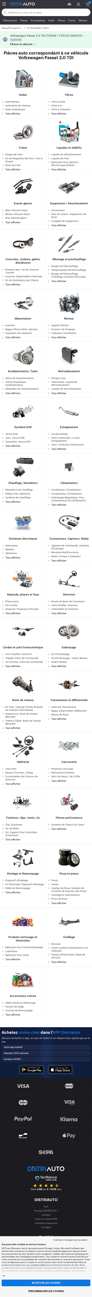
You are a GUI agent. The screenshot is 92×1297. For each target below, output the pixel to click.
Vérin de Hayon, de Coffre (64, 776)
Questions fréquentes (46, 1223)
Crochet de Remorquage (17, 1010)
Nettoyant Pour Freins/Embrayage (22, 947)
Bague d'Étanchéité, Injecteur (20, 329)
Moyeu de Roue (58, 714)
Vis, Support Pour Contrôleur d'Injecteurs (19, 834)
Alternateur (10, 545)
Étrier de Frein (11, 165)
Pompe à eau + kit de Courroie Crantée (20, 271)
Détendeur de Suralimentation (20, 388)
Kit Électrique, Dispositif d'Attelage (23, 884)
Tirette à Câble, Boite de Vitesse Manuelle (21, 722)
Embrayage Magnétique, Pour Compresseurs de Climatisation (67, 499)
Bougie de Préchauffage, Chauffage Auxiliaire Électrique (67, 275)
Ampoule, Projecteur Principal (20, 608)
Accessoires (38, 20)
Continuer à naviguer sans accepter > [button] (71, 1239)
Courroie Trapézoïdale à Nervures (22, 276)
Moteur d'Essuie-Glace (16, 213)
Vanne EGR (10, 433)
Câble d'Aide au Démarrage (19, 1002)
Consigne (46, 1227)
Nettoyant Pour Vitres (15, 954)
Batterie (8, 549)
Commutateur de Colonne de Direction (20, 778)
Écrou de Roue (57, 898)
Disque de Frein (12, 154)
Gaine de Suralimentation (18, 378)
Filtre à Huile (56, 101)
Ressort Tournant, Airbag (17, 772)
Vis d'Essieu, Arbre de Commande (22, 661)
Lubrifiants (9, 951)
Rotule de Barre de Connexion (66, 601)
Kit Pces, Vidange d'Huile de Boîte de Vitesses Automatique (22, 708)
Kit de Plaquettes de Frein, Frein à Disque (22, 160)
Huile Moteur (10, 101)
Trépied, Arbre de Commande (20, 657)
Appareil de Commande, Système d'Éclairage (68, 547)
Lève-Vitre (9, 768)
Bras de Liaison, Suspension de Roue (67, 215)
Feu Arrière (9, 605)
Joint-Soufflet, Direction (63, 605)
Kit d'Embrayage (58, 653)
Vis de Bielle (10, 828)
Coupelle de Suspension (63, 220)
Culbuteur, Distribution (62, 332)
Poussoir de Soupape (61, 329)
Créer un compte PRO (46, 1218)
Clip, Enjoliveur (12, 824)
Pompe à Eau (57, 378)
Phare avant (10, 601)
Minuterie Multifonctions (63, 552)
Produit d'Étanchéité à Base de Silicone (66, 956)
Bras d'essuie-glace (14, 217)
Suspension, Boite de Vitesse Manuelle (20, 715)
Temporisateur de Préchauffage (67, 269)
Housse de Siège (13, 1006)
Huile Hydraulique (13, 109)
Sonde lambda (58, 433)
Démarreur (9, 553)
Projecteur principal (60, 768)
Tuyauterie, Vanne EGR (16, 441)
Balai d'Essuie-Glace (15, 210)
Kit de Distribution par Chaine (20, 280)
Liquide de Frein (58, 158)
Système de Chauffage (16, 497)
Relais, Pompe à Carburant (64, 556)
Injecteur (8, 325)
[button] (69, 4)
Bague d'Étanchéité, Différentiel (67, 710)
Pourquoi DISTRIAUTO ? (46, 1210)
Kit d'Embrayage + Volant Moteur (68, 657)
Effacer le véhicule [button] (23, 44)
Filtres (61, 20)
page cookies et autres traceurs (55, 1270)
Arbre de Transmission (62, 706)
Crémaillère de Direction (63, 608)
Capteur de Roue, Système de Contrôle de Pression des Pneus (67, 889)
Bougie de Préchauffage (63, 266)
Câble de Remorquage (16, 887)
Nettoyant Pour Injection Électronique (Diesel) (63, 164)
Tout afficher (11, 113)
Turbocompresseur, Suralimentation (14, 383)
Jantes (53, 884)
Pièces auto (10, 20)
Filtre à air (55, 105)
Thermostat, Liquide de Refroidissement (62, 383)
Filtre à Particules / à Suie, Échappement (64, 439)
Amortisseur (56, 210)
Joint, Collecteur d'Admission (66, 444)
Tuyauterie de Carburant (17, 332)
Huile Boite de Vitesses (16, 105)
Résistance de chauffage (17, 489)
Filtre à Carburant (59, 109)
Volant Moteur (57, 661)
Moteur (83, 20)
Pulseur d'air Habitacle (16, 493)
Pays (46, 1206)
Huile (51, 20)
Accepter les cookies (46, 1283)
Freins (71, 20)
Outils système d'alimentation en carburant (68, 949)
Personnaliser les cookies (46, 1291)
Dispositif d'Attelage (15, 880)
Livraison (46, 1214)
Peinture (54, 943)
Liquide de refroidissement (64, 154)
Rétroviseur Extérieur (61, 772)
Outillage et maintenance (64, 894)
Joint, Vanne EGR (13, 437)
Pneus (23, 20)
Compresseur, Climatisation (65, 493)
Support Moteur (58, 325)
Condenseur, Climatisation (64, 489)
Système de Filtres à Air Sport (66, 824)
